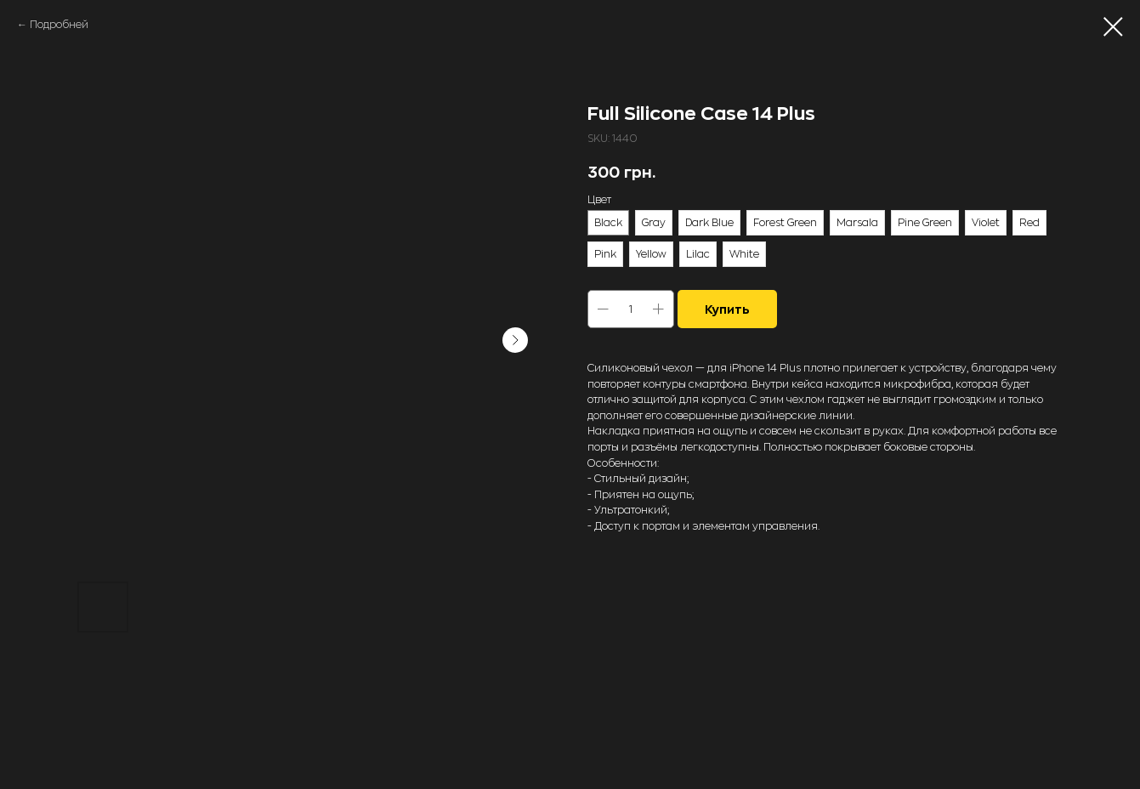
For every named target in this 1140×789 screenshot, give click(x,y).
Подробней (59, 25)
